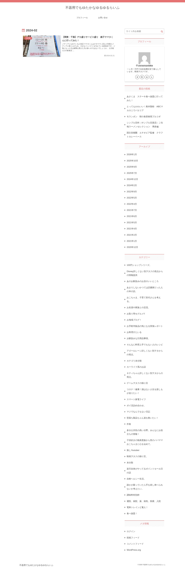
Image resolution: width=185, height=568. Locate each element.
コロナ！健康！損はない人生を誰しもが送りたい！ (145, 391)
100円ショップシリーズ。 (139, 265)
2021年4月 (132, 228)
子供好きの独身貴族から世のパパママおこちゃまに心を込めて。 (145, 442)
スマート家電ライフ (136, 399)
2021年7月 (132, 210)
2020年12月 (132, 247)
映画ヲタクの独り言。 (137, 456)
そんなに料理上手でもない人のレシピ (145, 344)
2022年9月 (132, 191)
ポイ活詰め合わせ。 (136, 405)
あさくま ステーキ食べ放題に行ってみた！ (145, 98)
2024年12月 (132, 179)
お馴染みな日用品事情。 (138, 338)
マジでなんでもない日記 (138, 411)
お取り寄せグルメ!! (136, 314)
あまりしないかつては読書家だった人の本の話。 (145, 289)
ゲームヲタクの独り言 (137, 383)
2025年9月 (132, 167)
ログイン (131, 531)
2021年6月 (132, 216)
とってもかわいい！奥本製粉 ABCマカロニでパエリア (145, 108)
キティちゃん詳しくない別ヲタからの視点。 (145, 375)
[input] (144, 31)
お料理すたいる (134, 332)
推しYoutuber (133, 450)
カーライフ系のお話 (136, 367)
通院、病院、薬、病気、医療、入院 (144, 501)
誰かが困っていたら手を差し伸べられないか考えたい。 (145, 487)
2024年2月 (132, 185)
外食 (129, 424)
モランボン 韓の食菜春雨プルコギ (144, 116)
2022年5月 (132, 198)
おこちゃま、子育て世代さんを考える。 (144, 299)
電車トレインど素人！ (137, 507)
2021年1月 (132, 241)
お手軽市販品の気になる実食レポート (145, 326)
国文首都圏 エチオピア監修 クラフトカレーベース (145, 135)
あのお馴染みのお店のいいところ (143, 281)
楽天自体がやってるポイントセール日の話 (145, 471)
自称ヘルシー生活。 (136, 479)
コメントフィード (135, 544)
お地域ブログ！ (134, 320)
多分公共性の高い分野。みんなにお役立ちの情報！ (145, 432)
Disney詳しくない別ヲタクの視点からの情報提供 (145, 273)
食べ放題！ (132, 513)
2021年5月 (132, 222)
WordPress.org (134, 550)
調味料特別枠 (133, 495)
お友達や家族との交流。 (138, 307)
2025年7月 (132, 173)
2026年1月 (132, 154)
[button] (162, 31)
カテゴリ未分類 (134, 361)
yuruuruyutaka (145, 65)
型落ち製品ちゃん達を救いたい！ (143, 418)
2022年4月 (132, 204)
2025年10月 (132, 161)
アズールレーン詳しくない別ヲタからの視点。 (145, 353)
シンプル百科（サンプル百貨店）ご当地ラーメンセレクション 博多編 (145, 125)
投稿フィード (133, 537)
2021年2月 (132, 235)
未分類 (130, 462)
